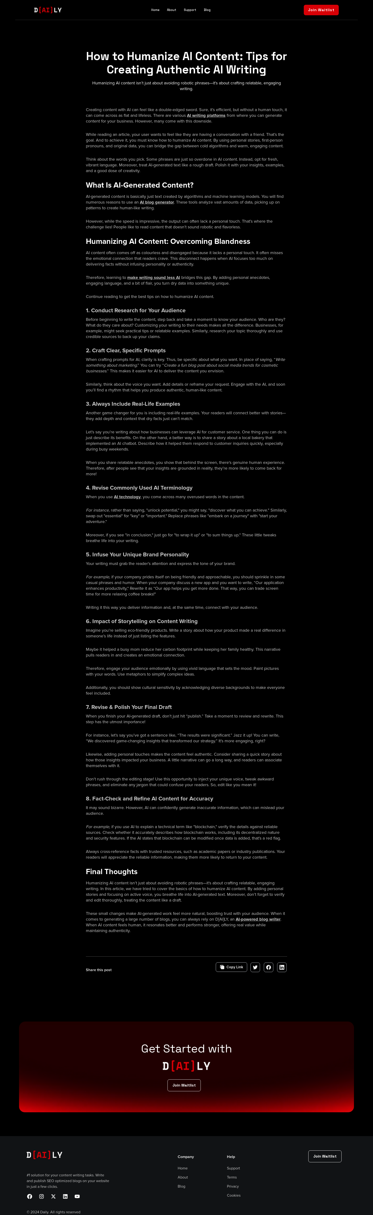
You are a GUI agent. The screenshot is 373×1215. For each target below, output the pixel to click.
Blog (207, 10)
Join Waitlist (321, 9)
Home (155, 10)
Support (190, 10)
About (171, 10)
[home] (48, 10)
